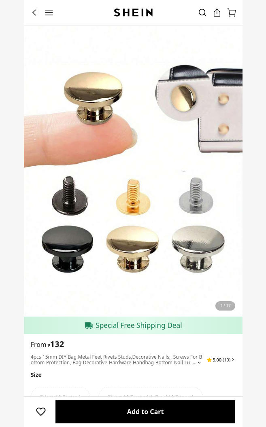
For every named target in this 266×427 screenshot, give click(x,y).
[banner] (133, 171)
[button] (221, 360)
